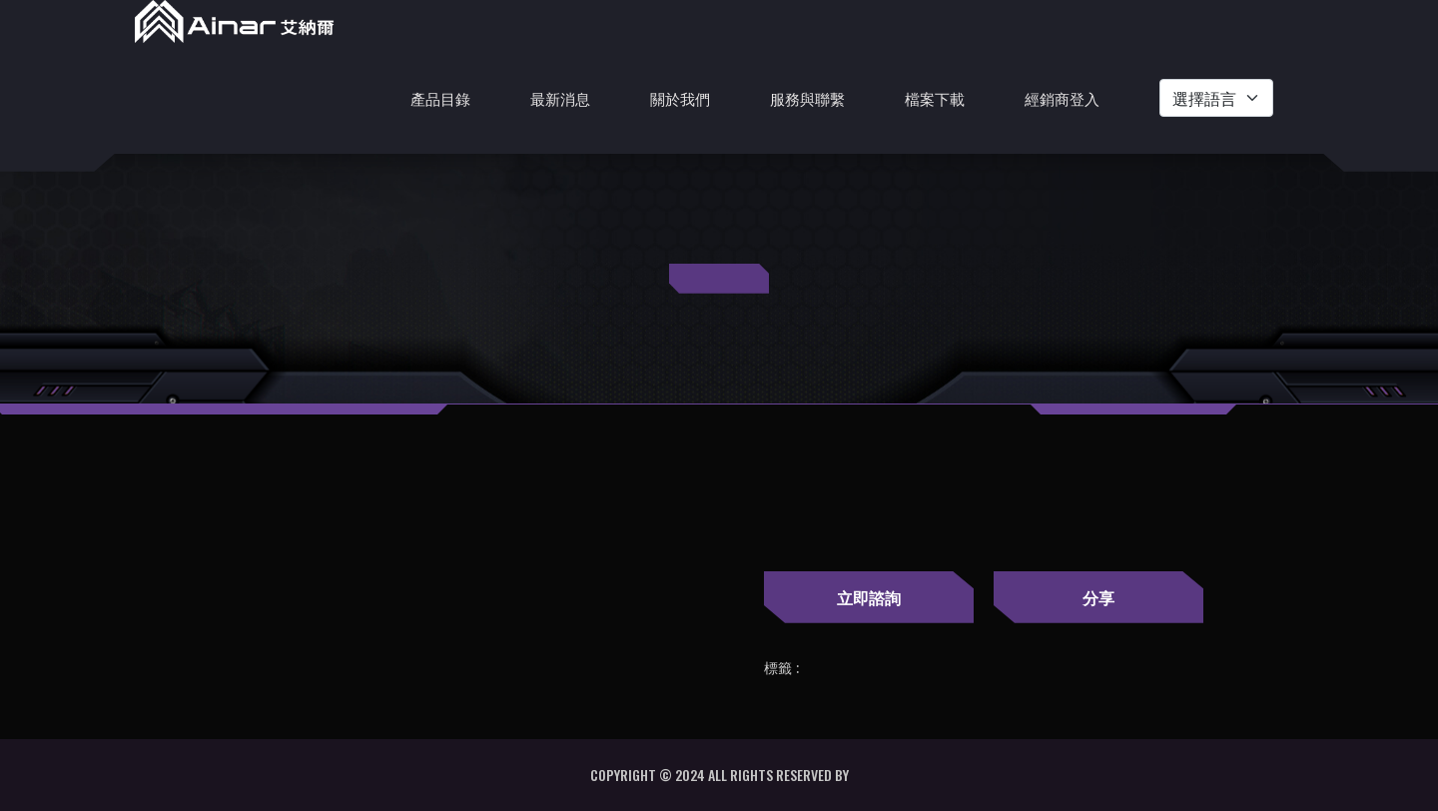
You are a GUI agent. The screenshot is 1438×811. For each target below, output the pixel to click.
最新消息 (560, 98)
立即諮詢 (869, 597)
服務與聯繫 (807, 98)
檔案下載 (935, 98)
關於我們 (680, 98)
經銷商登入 (1062, 98)
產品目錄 (440, 98)
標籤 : (781, 668)
